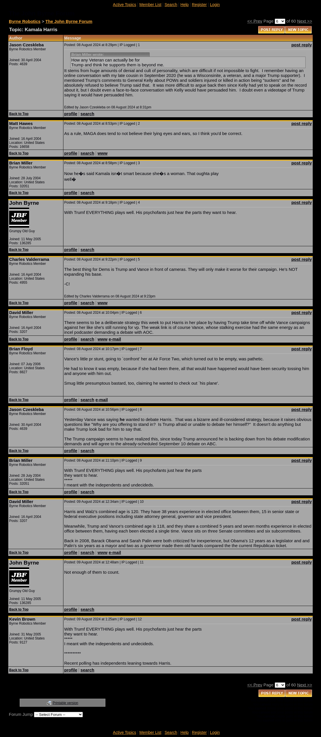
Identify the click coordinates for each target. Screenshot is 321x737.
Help (184, 4)
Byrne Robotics (25, 21)
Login (215, 4)
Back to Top (19, 114)
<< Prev (254, 21)
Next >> (304, 21)
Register (199, 4)
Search (170, 4)
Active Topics (124, 4)
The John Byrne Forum (68, 21)
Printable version (65, 703)
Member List (150, 4)
